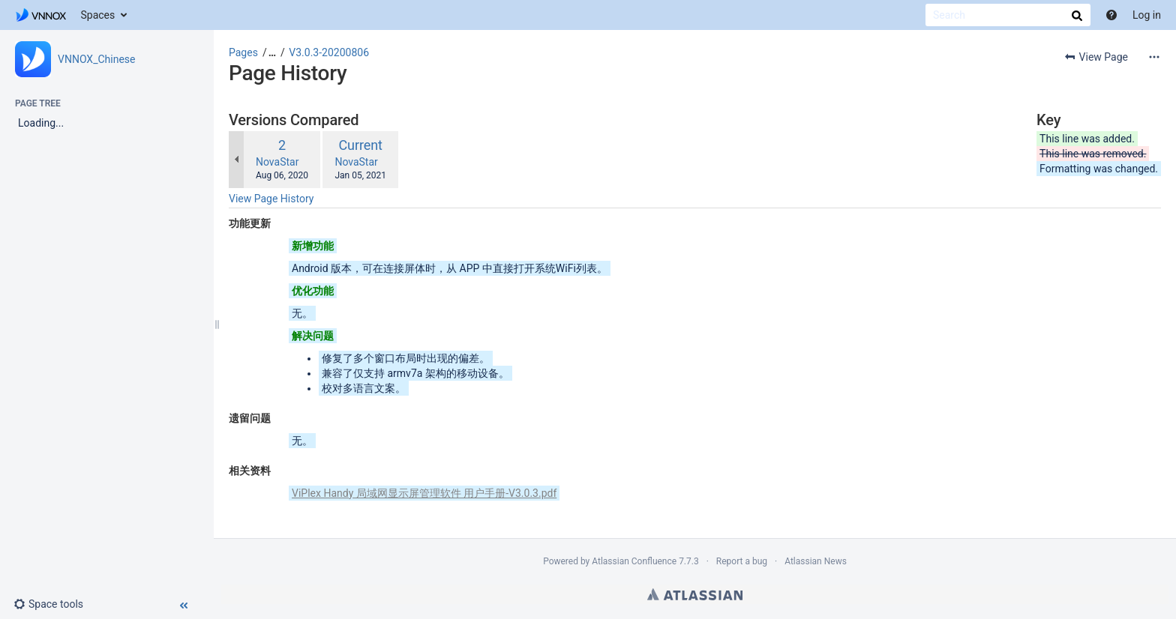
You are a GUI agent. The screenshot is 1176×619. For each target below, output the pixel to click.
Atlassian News (815, 561)
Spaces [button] (98, 15)
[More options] (1154, 57)
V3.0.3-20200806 (329, 52)
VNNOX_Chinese (97, 59)
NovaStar (277, 162)
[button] (54, 604)
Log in (1146, 15)
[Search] (1008, 15)
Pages (243, 52)
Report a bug (741, 561)
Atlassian (694, 594)
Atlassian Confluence (634, 561)
